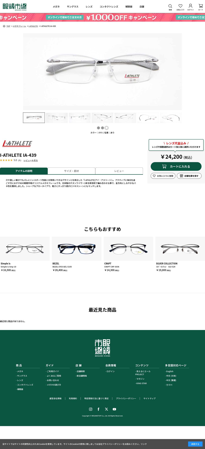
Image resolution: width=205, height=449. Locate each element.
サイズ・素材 (71, 171)
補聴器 (20, 389)
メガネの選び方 (54, 384)
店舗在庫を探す (191, 175)
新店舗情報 (82, 375)
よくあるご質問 (54, 375)
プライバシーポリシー (126, 398)
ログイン (111, 371)
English (169, 371)
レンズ (20, 380)
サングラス (22, 375)
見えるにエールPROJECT (143, 373)
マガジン (140, 378)
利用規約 (73, 398)
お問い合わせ (53, 380)
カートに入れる (180, 166)
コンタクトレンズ (25, 384)
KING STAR (141, 383)
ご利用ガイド (53, 371)
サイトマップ (150, 398)
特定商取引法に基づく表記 (96, 398)
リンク (144, 444)
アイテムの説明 (23, 171)
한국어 (169, 384)
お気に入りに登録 (165, 175)
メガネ (20, 371)
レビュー (119, 171)
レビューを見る (31, 160)
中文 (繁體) (171, 380)
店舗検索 (81, 371)
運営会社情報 (55, 398)
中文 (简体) (171, 375)
